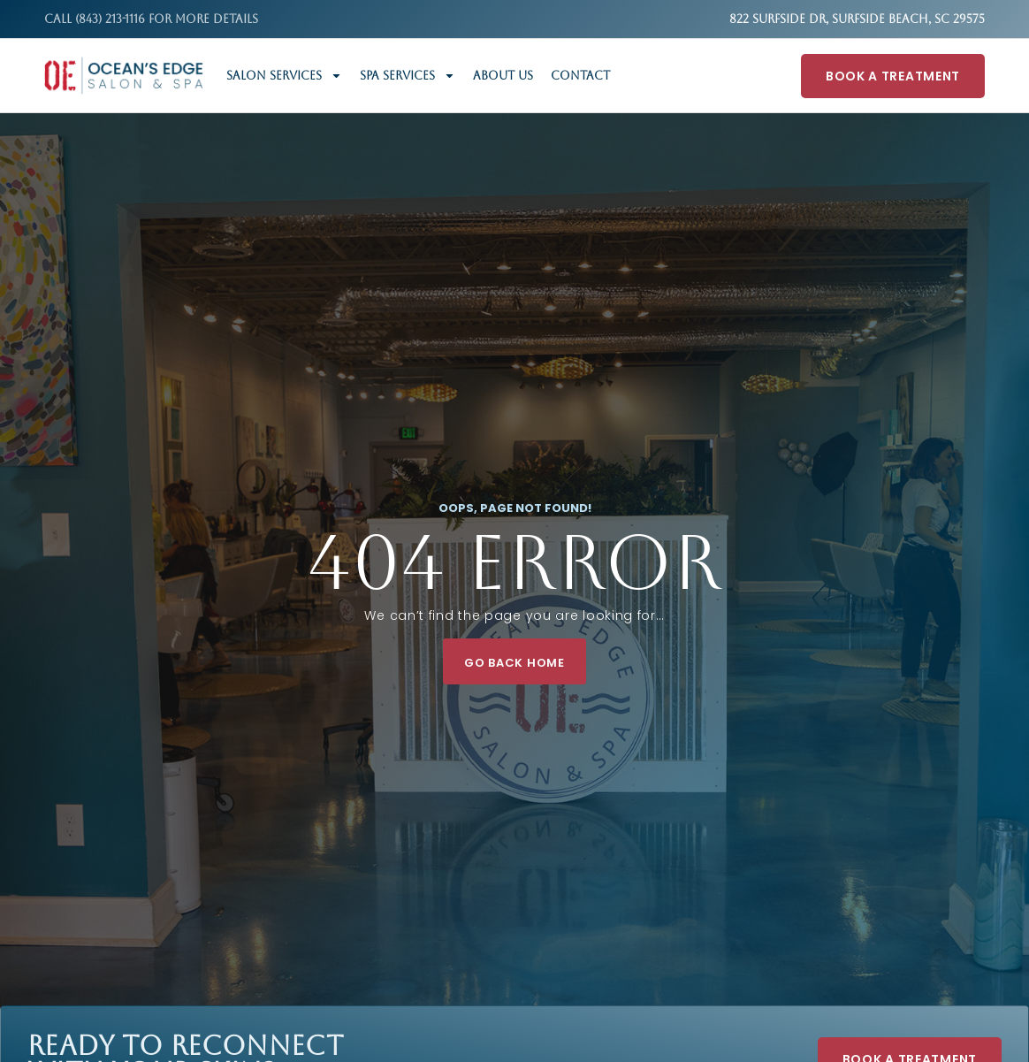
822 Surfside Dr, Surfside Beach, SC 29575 (857, 19)
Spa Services (407, 75)
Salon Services (284, 75)
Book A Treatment (893, 76)
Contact (580, 75)
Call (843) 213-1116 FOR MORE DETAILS (151, 19)
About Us (503, 75)
